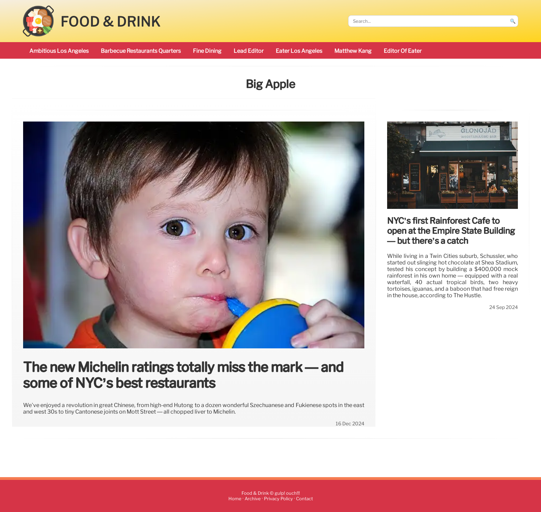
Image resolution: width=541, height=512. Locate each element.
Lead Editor (249, 51)
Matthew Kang (353, 51)
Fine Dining (207, 51)
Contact (304, 498)
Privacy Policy (278, 498)
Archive (253, 498)
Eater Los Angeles (299, 51)
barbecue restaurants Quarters (141, 51)
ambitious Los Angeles (59, 51)
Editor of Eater (403, 51)
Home (235, 498)
